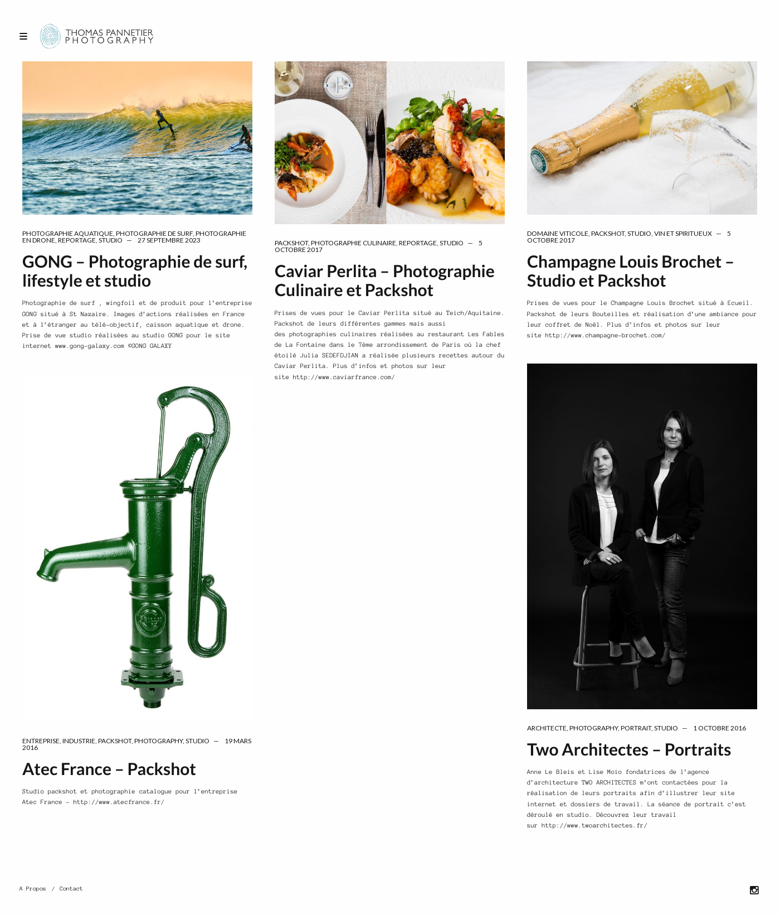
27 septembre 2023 (169, 240)
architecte (547, 728)
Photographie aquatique (67, 233)
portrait (636, 728)
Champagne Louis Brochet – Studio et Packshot (630, 271)
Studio (111, 240)
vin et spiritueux (683, 233)
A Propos (33, 888)
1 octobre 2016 (719, 728)
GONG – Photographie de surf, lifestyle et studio (134, 271)
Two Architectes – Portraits (629, 749)
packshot (291, 243)
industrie (78, 741)
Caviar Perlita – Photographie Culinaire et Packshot (385, 280)
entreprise (41, 741)
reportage (77, 240)
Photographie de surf (154, 233)
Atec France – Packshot (109, 769)
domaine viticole (557, 233)
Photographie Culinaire (353, 243)
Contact (71, 888)
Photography (593, 728)
